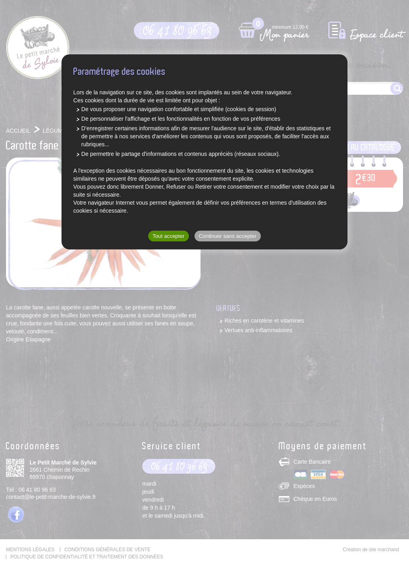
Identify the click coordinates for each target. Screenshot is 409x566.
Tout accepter (169, 236)
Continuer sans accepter (227, 236)
